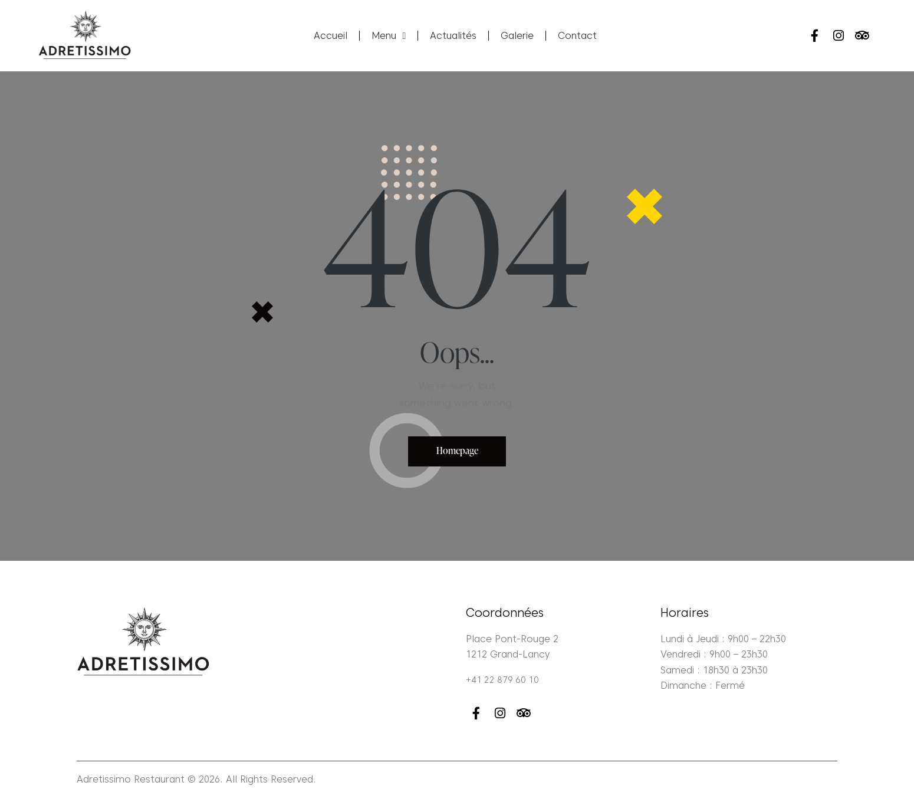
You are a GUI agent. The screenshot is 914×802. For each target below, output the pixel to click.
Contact (577, 35)
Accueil (330, 35)
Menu (388, 36)
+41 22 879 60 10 (503, 682)
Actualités (453, 35)
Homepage (457, 452)
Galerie (517, 35)
